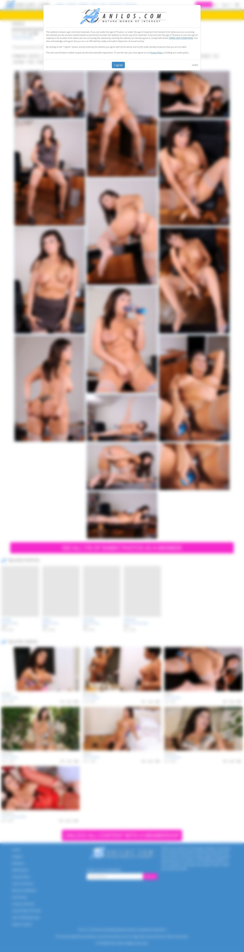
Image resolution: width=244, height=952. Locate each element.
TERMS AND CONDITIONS (181, 38)
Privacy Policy (156, 52)
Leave (195, 64)
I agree (118, 65)
